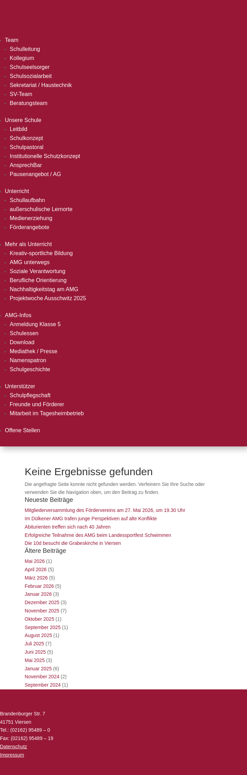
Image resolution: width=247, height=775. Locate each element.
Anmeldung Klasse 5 (35, 324)
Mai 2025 (35, 660)
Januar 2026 (38, 594)
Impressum (12, 755)
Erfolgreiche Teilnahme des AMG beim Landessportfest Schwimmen (98, 535)
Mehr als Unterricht (28, 244)
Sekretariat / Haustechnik (41, 85)
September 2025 (43, 627)
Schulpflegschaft (30, 395)
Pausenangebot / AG (35, 174)
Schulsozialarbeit (31, 76)
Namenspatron (28, 360)
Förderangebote (29, 227)
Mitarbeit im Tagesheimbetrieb (47, 413)
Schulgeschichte (30, 369)
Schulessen (24, 333)
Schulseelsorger (30, 67)
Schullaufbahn (27, 200)
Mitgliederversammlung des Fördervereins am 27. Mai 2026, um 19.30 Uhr (105, 510)
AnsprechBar (26, 165)
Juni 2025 (35, 652)
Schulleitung (25, 49)
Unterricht (17, 191)
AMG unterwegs (30, 262)
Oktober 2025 (39, 619)
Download (22, 342)
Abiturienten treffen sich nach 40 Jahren (67, 527)
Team (11, 40)
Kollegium (22, 58)
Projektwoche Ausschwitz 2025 (48, 298)
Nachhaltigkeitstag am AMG (44, 289)
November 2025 (42, 610)
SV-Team (21, 94)
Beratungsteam (29, 103)
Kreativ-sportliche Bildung (41, 253)
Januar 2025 (38, 668)
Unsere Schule (23, 120)
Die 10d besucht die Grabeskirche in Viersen (73, 543)
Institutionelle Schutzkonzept (45, 156)
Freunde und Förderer (37, 404)
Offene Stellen (22, 430)
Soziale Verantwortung (37, 271)
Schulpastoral (26, 147)
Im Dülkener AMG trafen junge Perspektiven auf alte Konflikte (91, 518)
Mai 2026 (35, 561)
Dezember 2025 (42, 602)
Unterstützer (20, 386)
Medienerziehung (31, 218)
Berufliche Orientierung (38, 280)
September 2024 (43, 685)
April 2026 (36, 569)
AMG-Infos (18, 315)
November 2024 (42, 676)
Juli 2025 (34, 643)
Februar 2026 (39, 586)
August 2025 (38, 635)
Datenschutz (13, 746)
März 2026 (36, 578)
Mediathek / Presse (33, 351)
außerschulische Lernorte (41, 209)
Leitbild (18, 129)
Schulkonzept (26, 138)
